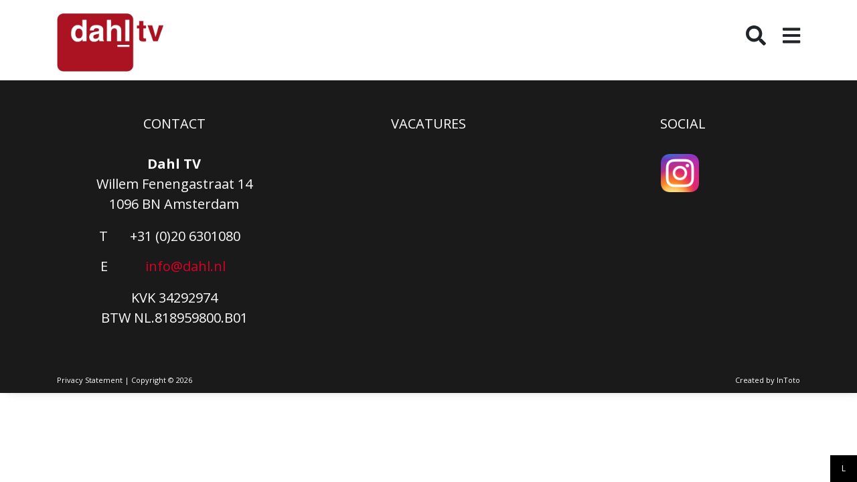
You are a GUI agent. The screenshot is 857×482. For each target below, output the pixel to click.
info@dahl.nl (185, 266)
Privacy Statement (90, 380)
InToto (788, 380)
